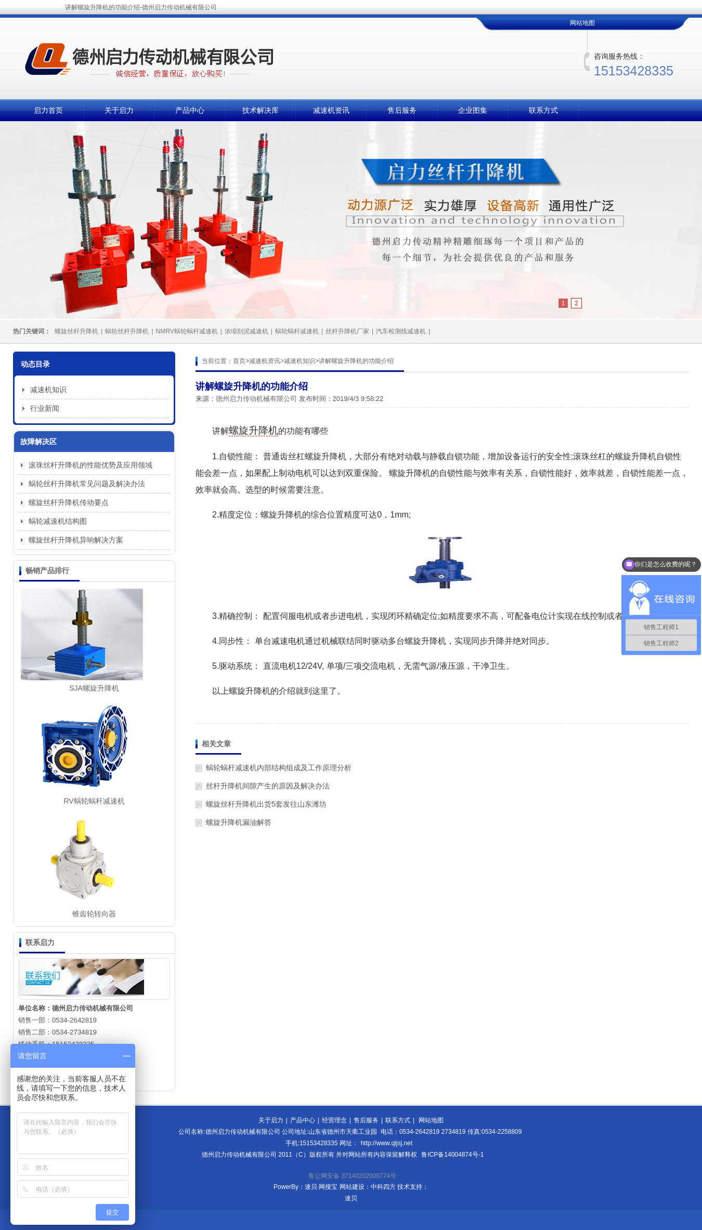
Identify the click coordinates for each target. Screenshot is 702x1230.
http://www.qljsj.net (386, 1143)
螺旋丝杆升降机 (76, 331)
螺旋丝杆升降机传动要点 (69, 502)
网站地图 (582, 23)
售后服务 (402, 110)
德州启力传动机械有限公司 (256, 399)
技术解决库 (260, 110)
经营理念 (334, 1120)
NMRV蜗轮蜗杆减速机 (187, 331)
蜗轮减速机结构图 (58, 521)
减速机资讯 (331, 110)
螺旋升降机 (253, 430)
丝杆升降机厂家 (347, 331)
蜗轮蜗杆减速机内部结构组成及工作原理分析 (279, 767)
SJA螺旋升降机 (94, 688)
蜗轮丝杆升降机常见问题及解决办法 (87, 484)
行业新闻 (44, 408)
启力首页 (48, 110)
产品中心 (189, 110)
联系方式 (543, 110)
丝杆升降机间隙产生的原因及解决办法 (268, 786)
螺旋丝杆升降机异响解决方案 (76, 540)
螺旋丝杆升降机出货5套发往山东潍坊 (266, 804)
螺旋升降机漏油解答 (238, 822)
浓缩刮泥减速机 (246, 331)
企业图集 (472, 110)
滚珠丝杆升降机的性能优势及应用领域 (90, 465)
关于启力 (119, 110)
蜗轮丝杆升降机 (127, 331)
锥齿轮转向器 (94, 914)
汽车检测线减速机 (401, 331)
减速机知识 (299, 361)
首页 (239, 361)
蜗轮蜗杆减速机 (297, 331)
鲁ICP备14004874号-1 (452, 1154)
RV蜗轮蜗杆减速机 (93, 801)
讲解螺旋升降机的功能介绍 (356, 361)
